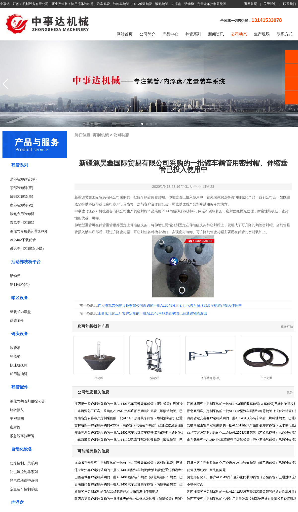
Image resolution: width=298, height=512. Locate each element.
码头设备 (19, 333)
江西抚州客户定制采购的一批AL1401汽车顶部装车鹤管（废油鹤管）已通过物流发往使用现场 (141, 404)
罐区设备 (19, 297)
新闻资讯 (216, 34)
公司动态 (239, 34)
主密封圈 (17, 418)
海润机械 (101, 135)
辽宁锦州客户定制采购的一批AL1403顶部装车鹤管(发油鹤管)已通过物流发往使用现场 (135, 470)
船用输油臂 (18, 374)
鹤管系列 (193, 34)
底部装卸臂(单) (21, 196)
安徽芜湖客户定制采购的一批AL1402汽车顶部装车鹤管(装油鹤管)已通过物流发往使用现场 (139, 432)
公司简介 (147, 34)
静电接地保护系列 (24, 480)
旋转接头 (17, 410)
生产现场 (262, 34)
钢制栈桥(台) (20, 285)
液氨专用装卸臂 (22, 214)
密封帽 (15, 427)
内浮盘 (17, 502)
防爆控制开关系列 (24, 463)
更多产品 (287, 326)
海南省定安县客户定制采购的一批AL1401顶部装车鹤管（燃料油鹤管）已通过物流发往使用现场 (143, 418)
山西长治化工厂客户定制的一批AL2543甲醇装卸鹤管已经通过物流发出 (152, 313)
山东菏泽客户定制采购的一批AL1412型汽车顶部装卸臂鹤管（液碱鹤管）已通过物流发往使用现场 (144, 440)
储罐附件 (17, 320)
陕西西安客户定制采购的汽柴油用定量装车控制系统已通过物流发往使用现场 (242, 499)
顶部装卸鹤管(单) (23, 179)
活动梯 (15, 276)
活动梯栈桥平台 (26, 261)
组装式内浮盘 (20, 312)
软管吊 (15, 348)
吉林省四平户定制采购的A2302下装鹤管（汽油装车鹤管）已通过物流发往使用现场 (134, 425)
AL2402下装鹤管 (23, 240)
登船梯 (15, 356)
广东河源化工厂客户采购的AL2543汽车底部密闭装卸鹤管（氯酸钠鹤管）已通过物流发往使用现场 (144, 411)
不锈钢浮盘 (195, 484)
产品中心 (170, 34)
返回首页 (250, 4)
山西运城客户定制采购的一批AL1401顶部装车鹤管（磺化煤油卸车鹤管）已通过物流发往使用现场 (144, 477)
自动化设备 (21, 449)
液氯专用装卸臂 (22, 222)
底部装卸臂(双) (21, 205)
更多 (290, 392)
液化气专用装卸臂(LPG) (28, 231)
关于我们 (269, 4)
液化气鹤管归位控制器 (27, 401)
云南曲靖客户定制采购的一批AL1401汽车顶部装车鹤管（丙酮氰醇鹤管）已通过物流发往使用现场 (144, 484)
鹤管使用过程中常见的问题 (206, 470)
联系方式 (285, 34)
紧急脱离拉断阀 (22, 436)
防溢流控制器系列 (24, 472)
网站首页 (125, 34)
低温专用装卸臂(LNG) (27, 249)
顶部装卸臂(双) (21, 188)
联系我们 (289, 4)
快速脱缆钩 (18, 365)
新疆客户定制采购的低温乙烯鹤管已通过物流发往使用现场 (116, 491)
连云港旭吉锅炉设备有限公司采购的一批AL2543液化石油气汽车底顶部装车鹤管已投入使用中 (170, 305)
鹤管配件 (19, 387)
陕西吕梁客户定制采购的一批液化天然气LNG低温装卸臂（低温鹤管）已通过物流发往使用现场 (142, 499)
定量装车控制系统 (24, 489)
